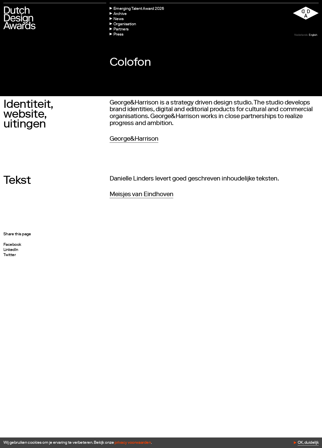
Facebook (12, 245)
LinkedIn (10, 250)
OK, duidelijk (308, 443)
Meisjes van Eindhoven (141, 195)
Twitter (9, 255)
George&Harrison (134, 139)
